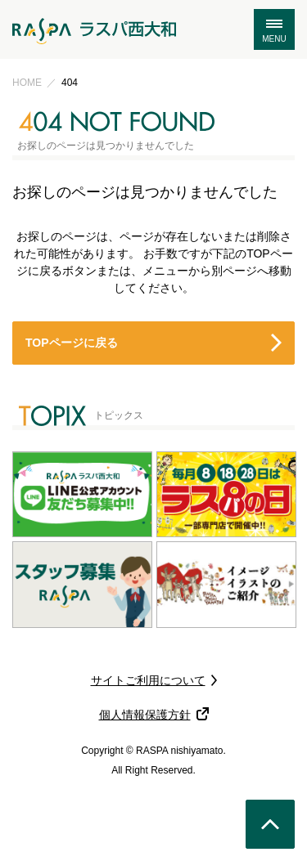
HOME (27, 82)
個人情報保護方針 (145, 714)
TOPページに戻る (71, 342)
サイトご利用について (148, 680)
